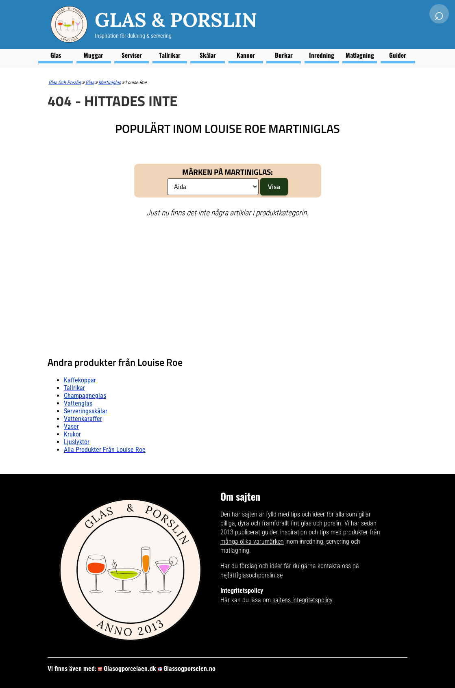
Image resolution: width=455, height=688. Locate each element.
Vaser (71, 426)
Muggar (93, 54)
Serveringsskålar (85, 411)
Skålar (208, 54)
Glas (55, 54)
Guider (397, 54)
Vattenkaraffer (83, 419)
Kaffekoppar (80, 380)
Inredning (321, 54)
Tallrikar (170, 54)
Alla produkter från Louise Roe (105, 450)
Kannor (246, 54)
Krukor (72, 434)
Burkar (284, 54)
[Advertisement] (227, 283)
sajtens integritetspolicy (302, 600)
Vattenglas (78, 403)
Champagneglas (85, 395)
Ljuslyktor (76, 442)
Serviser (132, 54)
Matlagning (360, 54)
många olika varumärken (252, 541)
